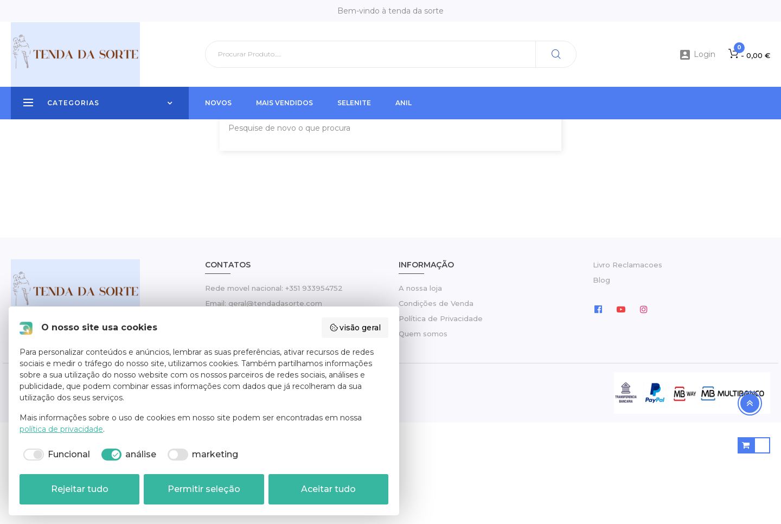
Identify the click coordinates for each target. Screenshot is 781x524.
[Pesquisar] (391, 54)
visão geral (355, 328)
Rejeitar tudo (79, 489)
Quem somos (423, 435)
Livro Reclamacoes (627, 366)
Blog (601, 382)
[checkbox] (55, 454)
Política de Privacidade (441, 420)
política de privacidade (61, 429)
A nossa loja (420, 389)
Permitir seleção (204, 489)
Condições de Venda (436, 404)
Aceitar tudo (328, 489)
